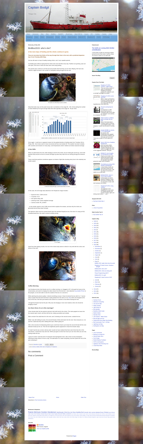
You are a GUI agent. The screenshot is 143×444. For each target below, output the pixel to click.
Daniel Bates (39, 415)
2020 (95, 234)
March (96, 282)
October (97, 250)
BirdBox (53, 34)
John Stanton (76, 415)
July (96, 257)
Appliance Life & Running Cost (100, 343)
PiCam (57, 37)
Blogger (74, 436)
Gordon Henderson (48, 412)
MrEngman (108, 415)
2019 (95, 236)
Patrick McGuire (34, 412)
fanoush (105, 417)
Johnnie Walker (83, 415)
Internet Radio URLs (98, 336)
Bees (47, 34)
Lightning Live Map (98, 324)
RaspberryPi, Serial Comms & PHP (103, 277)
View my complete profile (43, 428)
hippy (109, 417)
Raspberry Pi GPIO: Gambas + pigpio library (106, 86)
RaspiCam (54, 346)
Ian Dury (72, 415)
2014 (95, 289)
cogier (97, 417)
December (97, 246)
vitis (70, 297)
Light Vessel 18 (97, 307)
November (97, 248)
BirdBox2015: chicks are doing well (103, 271)
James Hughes (54, 413)
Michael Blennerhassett (100, 415)
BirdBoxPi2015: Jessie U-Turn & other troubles (107, 175)
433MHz (29, 40)
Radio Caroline (72, 37)
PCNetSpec (112, 415)
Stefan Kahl (59, 417)
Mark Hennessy (93, 415)
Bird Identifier (96, 309)
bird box (34, 346)
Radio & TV (82, 37)
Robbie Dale (40, 417)
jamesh (111, 417)
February (97, 284)
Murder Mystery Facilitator (99, 340)
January (97, 286)
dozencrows (101, 417)
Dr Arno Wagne (50, 415)
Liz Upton (88, 415)
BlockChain (69, 34)
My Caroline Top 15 (98, 214)
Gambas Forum (97, 300)
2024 (95, 225)
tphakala (98, 412)
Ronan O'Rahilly (104, 412)
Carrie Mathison (108, 413)
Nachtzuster (60, 412)
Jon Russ (73, 412)
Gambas (97, 34)
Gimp (110, 34)
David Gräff (44, 415)
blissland (90, 417)
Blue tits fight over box (98, 318)
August (97, 255)
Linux (36, 37)
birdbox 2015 (39, 346)
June (96, 259)
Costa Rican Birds (97, 345)
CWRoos (103, 413)
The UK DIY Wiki (97, 303)
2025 (95, 223)
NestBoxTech (80, 412)
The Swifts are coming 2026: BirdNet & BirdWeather (108, 165)
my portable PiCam (79, 291)
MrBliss (64, 413)
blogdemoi (94, 417)
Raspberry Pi (91, 37)
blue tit (44, 346)
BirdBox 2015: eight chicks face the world (105, 263)
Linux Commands (97, 332)
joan (114, 417)
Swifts (98, 37)
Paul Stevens (30, 417)
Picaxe (63, 37)
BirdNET (60, 34)
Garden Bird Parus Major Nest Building (102, 320)
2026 (95, 221)
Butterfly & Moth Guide (98, 311)
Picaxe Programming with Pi (101, 273)
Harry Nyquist (67, 415)
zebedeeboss (30, 418)
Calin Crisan (31, 413)
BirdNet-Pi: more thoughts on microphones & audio (107, 154)
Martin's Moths (97, 313)
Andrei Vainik (85, 413)
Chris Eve (67, 412)
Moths (42, 37)
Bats (42, 34)
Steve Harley (64, 417)
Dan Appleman (33, 415)
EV (92, 34)
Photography (50, 37)
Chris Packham (37, 413)
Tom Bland (80, 417)
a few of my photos (98, 207)
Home (28, 34)
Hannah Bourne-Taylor (46, 413)
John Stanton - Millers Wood (100, 316)
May (96, 261)
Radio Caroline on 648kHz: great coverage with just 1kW (107, 119)
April (96, 280)
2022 (95, 229)
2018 (95, 238)
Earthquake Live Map (98, 326)
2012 (95, 293)
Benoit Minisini (111, 412)
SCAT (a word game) (98, 342)
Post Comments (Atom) (40, 400)
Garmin (104, 34)
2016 (95, 242)
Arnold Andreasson (92, 413)
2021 (95, 232)
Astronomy (35, 34)
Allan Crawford (80, 413)
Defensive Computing (98, 301)
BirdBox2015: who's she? (101, 268)
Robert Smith (46, 417)
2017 (95, 240)
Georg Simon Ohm (60, 415)
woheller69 (68, 413)
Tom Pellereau (85, 417)
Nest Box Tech (96, 314)
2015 (95, 244)
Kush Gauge (96, 338)
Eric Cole (55, 415)
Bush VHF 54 (78, 34)
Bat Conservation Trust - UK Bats (101, 322)
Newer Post (31, 397)
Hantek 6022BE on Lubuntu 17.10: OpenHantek (107, 131)
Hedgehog (29, 37)
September (98, 253)
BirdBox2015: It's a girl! (100, 275)
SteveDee (41, 425)
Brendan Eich (98, 413)
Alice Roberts (73, 413)
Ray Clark (36, 417)
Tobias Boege (74, 417)
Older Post (83, 397)
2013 (95, 291)
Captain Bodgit (38, 7)
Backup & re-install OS (98, 334)
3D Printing (106, 37)
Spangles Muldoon (52, 417)
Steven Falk (69, 417)
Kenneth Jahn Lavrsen (89, 412)
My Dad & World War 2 (99, 201)
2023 (95, 227)
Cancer (86, 34)
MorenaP (60, 413)
